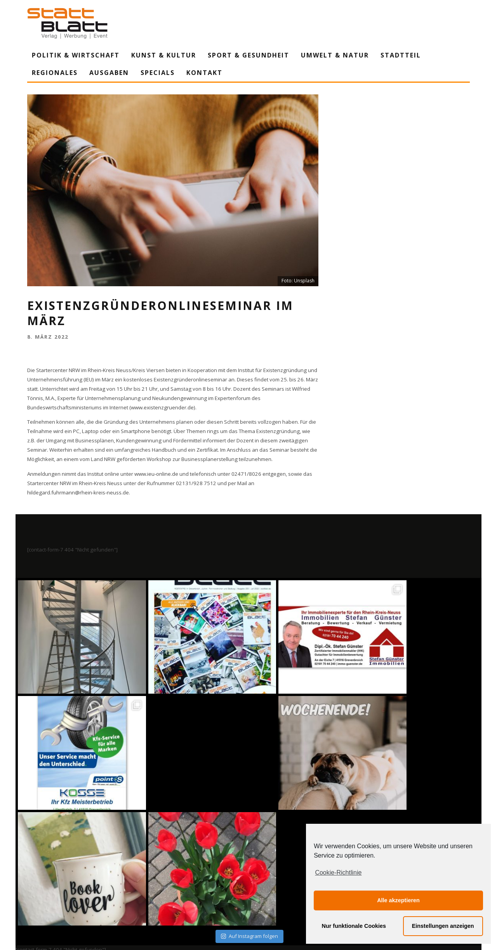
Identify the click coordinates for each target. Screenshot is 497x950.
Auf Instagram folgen (249, 820)
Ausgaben (109, 72)
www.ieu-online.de (156, 473)
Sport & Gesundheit (248, 55)
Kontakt (204, 72)
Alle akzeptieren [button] (398, 900)
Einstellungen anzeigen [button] (443, 926)
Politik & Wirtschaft (76, 55)
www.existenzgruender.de (162, 407)
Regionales (55, 72)
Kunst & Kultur (163, 55)
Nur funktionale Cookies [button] (354, 926)
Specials (158, 72)
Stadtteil (401, 55)
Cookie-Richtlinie (338, 872)
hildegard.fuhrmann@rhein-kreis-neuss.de (78, 492)
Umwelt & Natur (335, 55)
